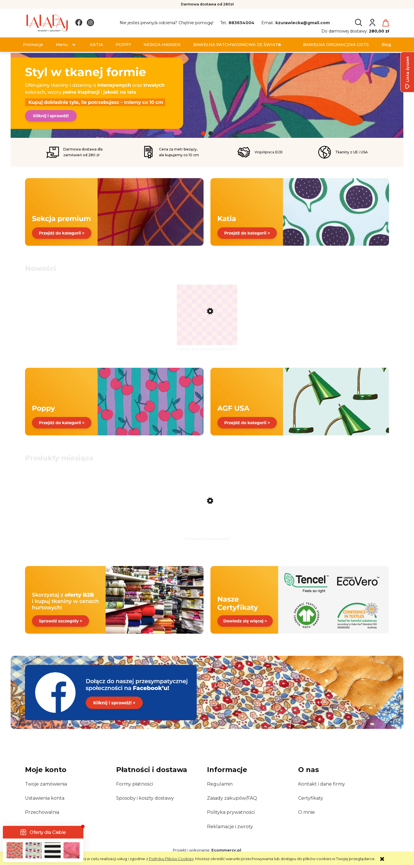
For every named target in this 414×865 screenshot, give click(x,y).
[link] (207, 93)
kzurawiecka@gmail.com (302, 22)
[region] (207, 95)
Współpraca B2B (268, 152)
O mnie (306, 812)
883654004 (241, 22)
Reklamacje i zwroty (230, 826)
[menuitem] (33, 45)
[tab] (203, 133)
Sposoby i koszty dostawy (145, 798)
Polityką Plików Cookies (171, 858)
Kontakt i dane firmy (321, 784)
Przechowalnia (42, 812)
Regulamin (220, 784)
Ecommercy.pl (226, 850)
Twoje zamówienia (46, 784)
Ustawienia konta (44, 798)
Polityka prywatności (231, 812)
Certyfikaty (310, 798)
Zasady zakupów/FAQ (232, 798)
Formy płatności (134, 784)
